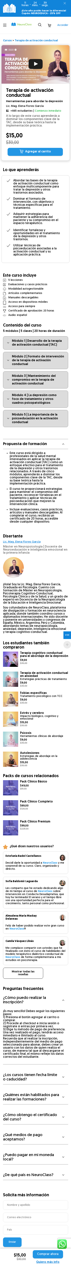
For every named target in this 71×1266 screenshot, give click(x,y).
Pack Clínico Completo (36, 801)
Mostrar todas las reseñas (23, 973)
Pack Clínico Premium (35, 821)
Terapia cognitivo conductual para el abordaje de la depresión (44, 655)
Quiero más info (47, 1262)
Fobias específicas (33, 693)
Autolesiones (29, 753)
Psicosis (25, 733)
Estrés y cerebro (32, 713)
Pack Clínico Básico (33, 781)
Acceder (62, 25)
